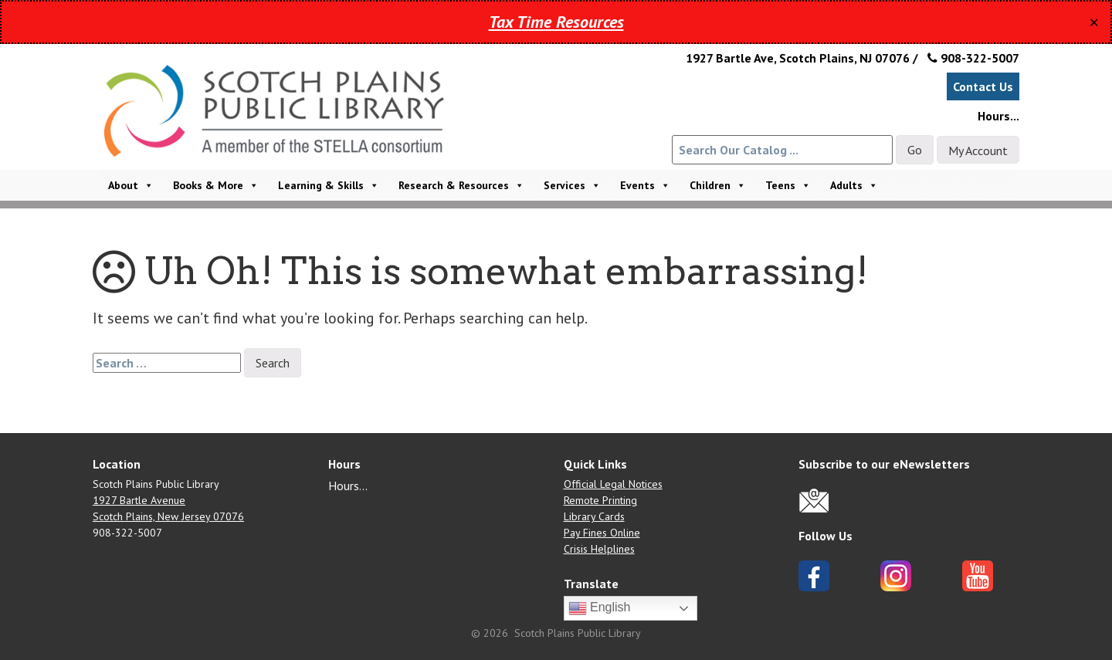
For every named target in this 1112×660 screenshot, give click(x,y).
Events (645, 185)
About (131, 185)
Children (718, 185)
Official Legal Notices (613, 484)
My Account (978, 150)
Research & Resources (461, 185)
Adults (854, 185)
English (599, 608)
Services (572, 185)
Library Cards (594, 516)
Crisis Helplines (599, 549)
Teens (788, 185)
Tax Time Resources (556, 21)
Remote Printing (600, 500)
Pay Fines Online (602, 533)
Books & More (216, 185)
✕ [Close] (1094, 22)
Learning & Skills (328, 185)
